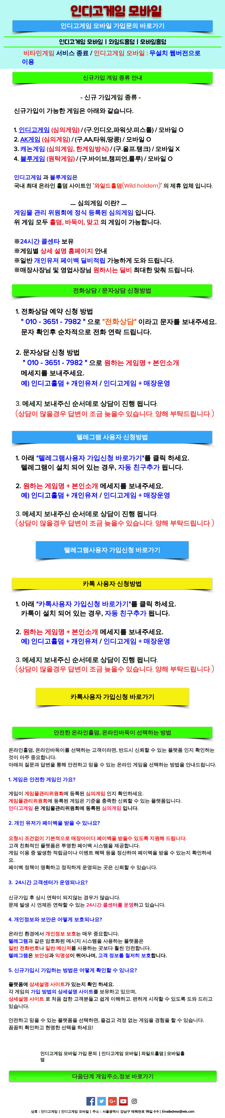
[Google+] (112, 1101)
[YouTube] (123, 1101)
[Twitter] (101, 1101)
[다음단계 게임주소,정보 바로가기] (113, 1076)
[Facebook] (90, 1101)
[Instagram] (134, 1101)
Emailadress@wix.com (178, 1111)
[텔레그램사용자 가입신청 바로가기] (112, 550)
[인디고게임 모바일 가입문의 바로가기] (113, 25)
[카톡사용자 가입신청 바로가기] (112, 696)
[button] (113, 77)
